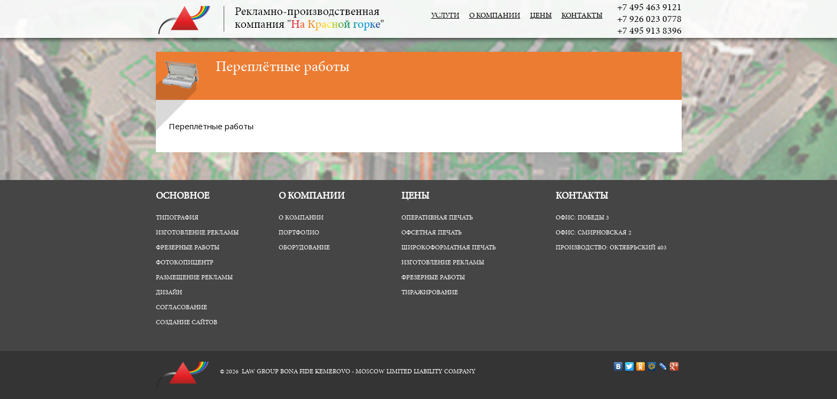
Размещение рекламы (194, 278)
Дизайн (169, 293)
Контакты (582, 16)
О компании (494, 16)
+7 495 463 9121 (649, 8)
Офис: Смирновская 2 (593, 233)
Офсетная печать (431, 233)
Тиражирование (429, 293)
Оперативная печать (437, 218)
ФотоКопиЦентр (185, 263)
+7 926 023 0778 (649, 20)
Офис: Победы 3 (582, 218)
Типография (177, 218)
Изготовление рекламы (197, 233)
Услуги (445, 16)
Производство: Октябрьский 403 (611, 248)
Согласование (181, 307)
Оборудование (304, 248)
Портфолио (299, 233)
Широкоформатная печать (448, 248)
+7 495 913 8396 (649, 31)
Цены (541, 16)
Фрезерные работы (187, 248)
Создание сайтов (186, 322)
